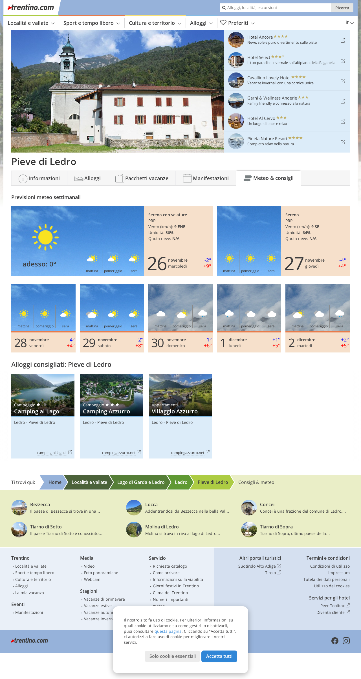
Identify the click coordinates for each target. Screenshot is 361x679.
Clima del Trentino (170, 592)
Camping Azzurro (111, 416)
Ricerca (342, 7)
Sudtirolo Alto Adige (259, 566)
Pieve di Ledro (41, 422)
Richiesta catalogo (170, 566)
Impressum (339, 572)
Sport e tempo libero (91, 22)
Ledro (19, 422)
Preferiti (237, 23)
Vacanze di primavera (104, 599)
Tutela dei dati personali (326, 579)
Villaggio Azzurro (180, 416)
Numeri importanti (170, 599)
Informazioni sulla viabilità (178, 579)
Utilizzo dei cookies (332, 585)
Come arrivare (166, 572)
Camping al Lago (42, 416)
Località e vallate (31, 22)
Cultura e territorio (155, 22)
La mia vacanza (29, 592)
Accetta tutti (219, 656)
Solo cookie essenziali (172, 656)
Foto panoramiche (101, 572)
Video (89, 566)
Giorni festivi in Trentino (176, 585)
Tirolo (273, 573)
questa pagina (168, 631)
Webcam (92, 579)
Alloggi (201, 22)
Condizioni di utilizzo (330, 566)
